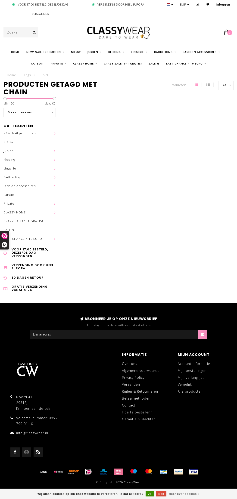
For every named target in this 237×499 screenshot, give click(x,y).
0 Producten (176, 85)
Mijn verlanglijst (191, 377)
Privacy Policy (133, 377)
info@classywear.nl (32, 433)
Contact (128, 405)
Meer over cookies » (184, 494)
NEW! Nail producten (43, 52)
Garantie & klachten (139, 419)
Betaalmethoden (136, 398)
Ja (149, 494)
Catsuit (37, 63)
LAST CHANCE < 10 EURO (184, 63)
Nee (161, 494)
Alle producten (190, 391)
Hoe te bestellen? (137, 412)
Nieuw (76, 52)
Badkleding (163, 52)
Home (15, 52)
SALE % (154, 63)
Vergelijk (185, 384)
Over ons (129, 363)
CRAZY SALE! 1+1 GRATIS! (123, 63)
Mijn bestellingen (192, 370)
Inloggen (223, 4)
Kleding (114, 52)
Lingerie (137, 52)
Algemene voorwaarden (142, 370)
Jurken (92, 52)
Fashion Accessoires (200, 52)
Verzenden (131, 384)
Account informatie (194, 363)
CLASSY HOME (83, 63)
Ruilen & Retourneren (140, 391)
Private (57, 63)
